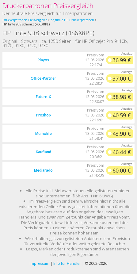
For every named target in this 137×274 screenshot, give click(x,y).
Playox (43, 60)
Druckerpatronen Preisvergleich (47, 5)
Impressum (39, 263)
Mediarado (43, 170)
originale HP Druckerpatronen (72, 20)
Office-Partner (43, 78)
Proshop (43, 115)
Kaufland (43, 151)
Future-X (43, 96)
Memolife (43, 133)
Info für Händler (67, 263)
